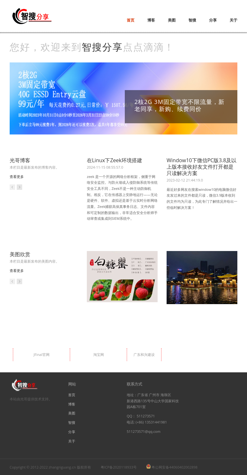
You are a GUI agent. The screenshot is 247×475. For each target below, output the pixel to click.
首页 (130, 20)
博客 (151, 20)
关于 (233, 20)
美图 (172, 20)
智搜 (192, 20)
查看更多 (17, 176)
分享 (213, 20)
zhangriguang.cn (62, 467)
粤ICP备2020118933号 (119, 467)
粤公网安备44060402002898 (174, 467)
